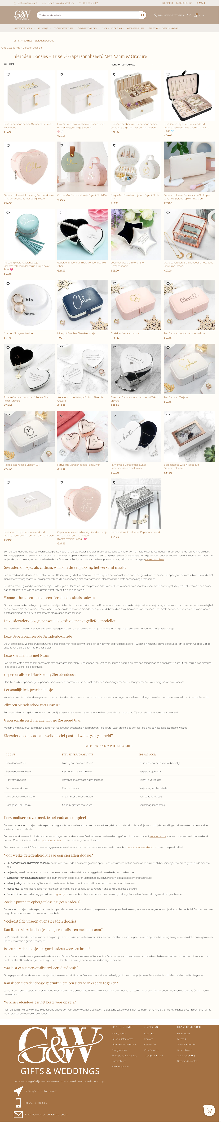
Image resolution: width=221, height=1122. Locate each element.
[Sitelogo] (23, 15)
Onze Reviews (151, 1050)
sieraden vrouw (158, 836)
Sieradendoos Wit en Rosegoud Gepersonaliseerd (181, 466)
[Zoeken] (91, 15)
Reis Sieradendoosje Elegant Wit (22, 465)
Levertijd (181, 1039)
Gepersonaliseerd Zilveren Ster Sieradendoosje (128, 264)
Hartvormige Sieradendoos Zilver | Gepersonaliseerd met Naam (129, 466)
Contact (148, 1039)
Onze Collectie (119, 1061)
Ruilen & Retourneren (122, 1039)
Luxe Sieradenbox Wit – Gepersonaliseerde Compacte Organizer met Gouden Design (134, 125)
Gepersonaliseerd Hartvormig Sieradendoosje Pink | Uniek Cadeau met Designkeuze (29, 196)
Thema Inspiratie (120, 1066)
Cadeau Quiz (150, 1044)
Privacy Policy (119, 1033)
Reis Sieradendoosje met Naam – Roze (185, 333)
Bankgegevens (119, 1050)
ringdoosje (59, 894)
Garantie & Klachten (187, 1061)
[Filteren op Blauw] (132, 64)
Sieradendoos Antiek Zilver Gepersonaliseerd (135, 532)
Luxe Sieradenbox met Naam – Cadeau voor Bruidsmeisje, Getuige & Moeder (81, 125)
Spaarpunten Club (153, 1055)
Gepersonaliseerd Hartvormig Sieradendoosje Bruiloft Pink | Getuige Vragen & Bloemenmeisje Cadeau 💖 (82, 536)
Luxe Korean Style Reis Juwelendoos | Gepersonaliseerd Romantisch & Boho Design (29, 534)
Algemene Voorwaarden (124, 1044)
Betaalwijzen (183, 1033)
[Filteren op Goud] (82, 234)
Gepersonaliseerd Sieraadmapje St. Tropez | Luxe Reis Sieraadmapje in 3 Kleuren (188, 196)
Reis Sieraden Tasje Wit (177, 397)
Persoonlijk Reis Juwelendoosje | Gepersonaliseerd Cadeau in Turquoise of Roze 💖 (26, 266)
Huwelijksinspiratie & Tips (124, 1055)
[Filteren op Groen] (189, 369)
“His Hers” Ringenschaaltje (18, 333)
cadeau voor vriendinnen (140, 847)
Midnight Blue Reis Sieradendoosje (76, 333)
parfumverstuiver (51, 840)
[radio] (58, 131)
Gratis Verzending (186, 1055)
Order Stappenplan (186, 1044)
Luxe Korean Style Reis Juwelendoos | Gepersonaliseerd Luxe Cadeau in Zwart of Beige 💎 (187, 127)
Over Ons (149, 1033)
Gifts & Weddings (23, 40)
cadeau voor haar (154, 559)
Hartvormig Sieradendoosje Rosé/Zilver (78, 465)
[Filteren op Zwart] (136, 95)
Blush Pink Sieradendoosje (125, 333)
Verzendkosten (184, 1050)
